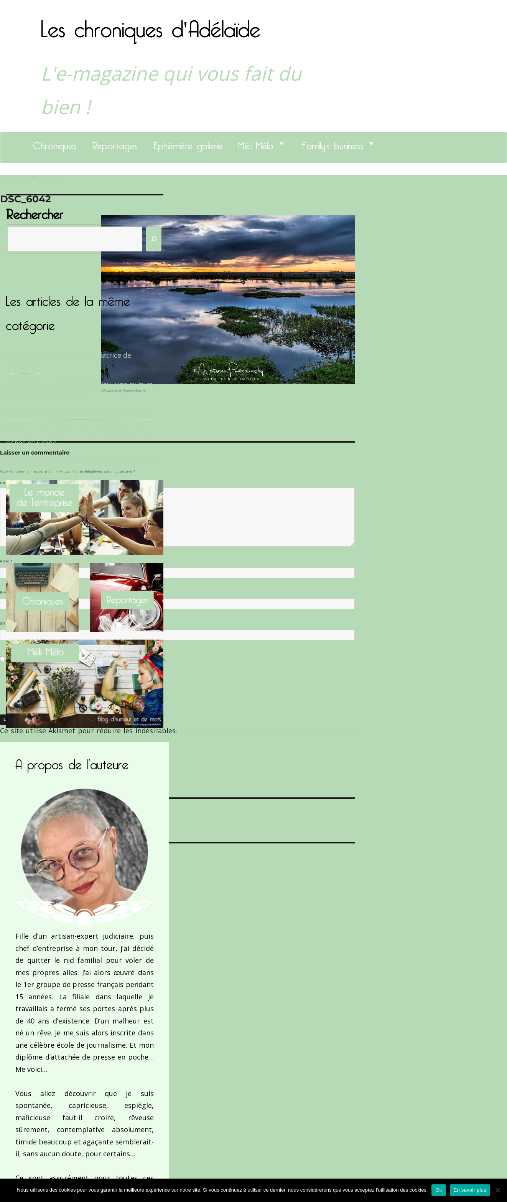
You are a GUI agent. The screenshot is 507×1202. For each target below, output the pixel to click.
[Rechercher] (153, 239)
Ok (438, 1190)
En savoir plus (470, 1190)
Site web (8, 623)
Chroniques (54, 143)
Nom (6, 561)
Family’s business (332, 143)
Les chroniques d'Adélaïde (150, 24)
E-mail (8, 592)
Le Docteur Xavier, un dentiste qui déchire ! (81, 413)
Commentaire (15, 483)
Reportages (115, 143)
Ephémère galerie (188, 143)
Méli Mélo (255, 143)
